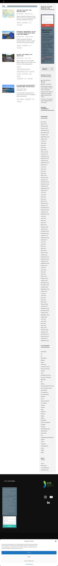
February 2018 (44, 329)
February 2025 (44, 151)
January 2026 (44, 128)
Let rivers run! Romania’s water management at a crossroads (47, 100)
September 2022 (45, 214)
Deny (29, 556)
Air (41, 353)
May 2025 (43, 145)
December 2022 (45, 207)
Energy (19, 22)
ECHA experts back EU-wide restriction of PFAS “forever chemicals (46, 88)
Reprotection (44, 431)
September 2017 (45, 340)
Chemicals (43, 364)
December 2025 (45, 130)
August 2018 (44, 317)
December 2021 (45, 231)
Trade (42, 441)
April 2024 (43, 173)
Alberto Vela (20, 36)
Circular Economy (45, 366)
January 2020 (44, 280)
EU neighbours (44, 392)
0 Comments (25, 22)
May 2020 (43, 272)
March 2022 (44, 224)
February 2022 (44, 227)
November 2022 (45, 209)
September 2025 (45, 136)
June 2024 (43, 169)
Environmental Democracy (23, 69)
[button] (55, 541)
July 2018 (43, 319)
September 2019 (45, 289)
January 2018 (44, 332)
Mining (42, 416)
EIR (18, 99)
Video (42, 448)
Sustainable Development (47, 437)
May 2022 (43, 220)
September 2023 (45, 188)
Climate (43, 371)
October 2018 (44, 312)
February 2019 (44, 304)
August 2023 (44, 190)
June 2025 (43, 143)
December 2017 (45, 334)
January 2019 (44, 306)
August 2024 (44, 164)
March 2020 (44, 276)
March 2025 (44, 149)
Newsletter (43, 420)
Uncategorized (44, 446)
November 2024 (45, 158)
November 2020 (45, 259)
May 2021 (43, 246)
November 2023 (45, 184)
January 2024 (44, 179)
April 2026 (43, 122)
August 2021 (44, 239)
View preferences (29, 561)
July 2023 (43, 192)
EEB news (43, 379)
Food (42, 398)
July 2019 (43, 293)
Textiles (43, 439)
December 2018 (45, 308)
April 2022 (43, 222)
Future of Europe (45, 401)
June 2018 (43, 321)
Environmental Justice (22, 71)
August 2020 (44, 265)
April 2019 (43, 299)
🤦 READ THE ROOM (46, 84)
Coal (42, 373)
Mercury (43, 413)
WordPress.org (44, 470)
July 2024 (43, 167)
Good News (44, 403)
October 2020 (44, 261)
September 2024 (45, 162)
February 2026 (44, 126)
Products (43, 426)
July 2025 (43, 141)
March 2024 (44, 175)
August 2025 (44, 139)
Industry (32, 71)
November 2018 (45, 310)
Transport (43, 443)
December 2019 (45, 282)
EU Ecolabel (44, 390)
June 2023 (43, 194)
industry (43, 407)
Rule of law (43, 433)
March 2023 (44, 201)
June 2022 (43, 218)
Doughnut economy (46, 375)
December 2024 (45, 156)
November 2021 (45, 233)
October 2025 (44, 134)
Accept (29, 552)
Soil (42, 435)
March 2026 (44, 124)
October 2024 (44, 160)
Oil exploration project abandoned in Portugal (26, 86)
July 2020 (43, 267)
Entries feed (44, 465)
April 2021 (43, 248)
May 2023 (43, 197)
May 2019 (43, 297)
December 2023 (45, 181)
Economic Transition (46, 377)
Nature (42, 418)
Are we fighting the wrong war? (24, 10)
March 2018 (44, 327)
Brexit (42, 362)
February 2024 (44, 177)
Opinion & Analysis (45, 422)
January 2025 (44, 154)
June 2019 (43, 295)
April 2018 (43, 325)
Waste (42, 450)
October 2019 (44, 287)
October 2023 (44, 186)
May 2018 (43, 323)
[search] (52, 69)
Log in (42, 463)
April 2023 (43, 199)
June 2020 (43, 269)
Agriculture (43, 351)
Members (43, 411)
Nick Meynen (20, 13)
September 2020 (45, 263)
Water (18, 76)
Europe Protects (45, 394)
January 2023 (44, 205)
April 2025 (43, 147)
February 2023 (44, 203)
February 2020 (44, 278)
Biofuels (43, 360)
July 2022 (43, 216)
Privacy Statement (29, 564)
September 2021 (45, 237)
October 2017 (44, 338)
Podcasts (43, 424)
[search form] (47, 69)
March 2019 (44, 302)
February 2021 (44, 252)
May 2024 (43, 171)
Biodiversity (44, 358)
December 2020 (45, 257)
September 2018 (45, 314)
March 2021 (44, 250)
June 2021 (43, 244)
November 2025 (45, 132)
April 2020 (43, 274)
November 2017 (45, 336)
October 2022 (44, 212)
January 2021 (44, 254)
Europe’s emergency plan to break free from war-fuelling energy (26, 33)
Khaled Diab (20, 58)
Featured (43, 396)
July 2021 (43, 242)
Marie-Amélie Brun (22, 89)
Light (42, 409)
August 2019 (44, 291)
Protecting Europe (45, 428)
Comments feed (45, 467)
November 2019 (45, 284)
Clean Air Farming (45, 368)
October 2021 (44, 235)
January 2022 (44, 229)
